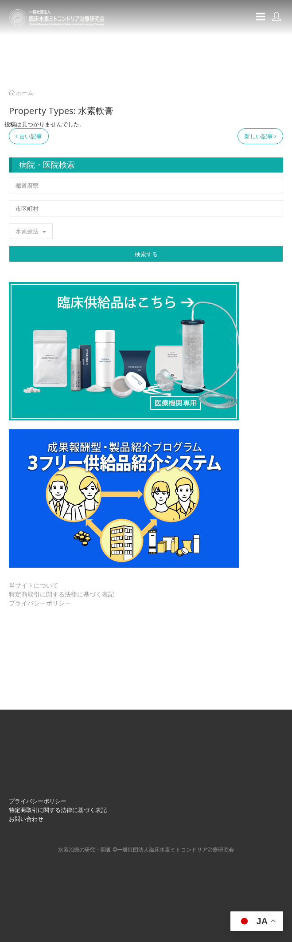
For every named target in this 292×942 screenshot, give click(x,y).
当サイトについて (33, 585)
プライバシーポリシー (40, 603)
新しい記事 (260, 136)
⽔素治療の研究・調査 (84, 849)
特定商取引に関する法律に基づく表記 (61, 594)
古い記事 (29, 136)
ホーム (21, 93)
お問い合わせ (26, 819)
